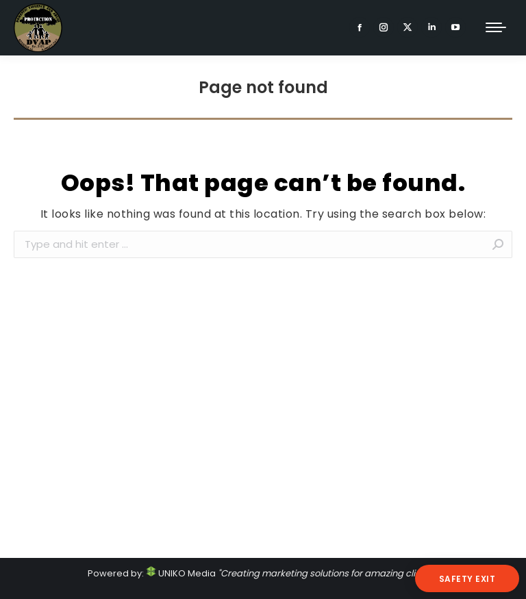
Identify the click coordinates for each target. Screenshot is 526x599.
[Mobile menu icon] (495, 27)
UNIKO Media (181, 573)
